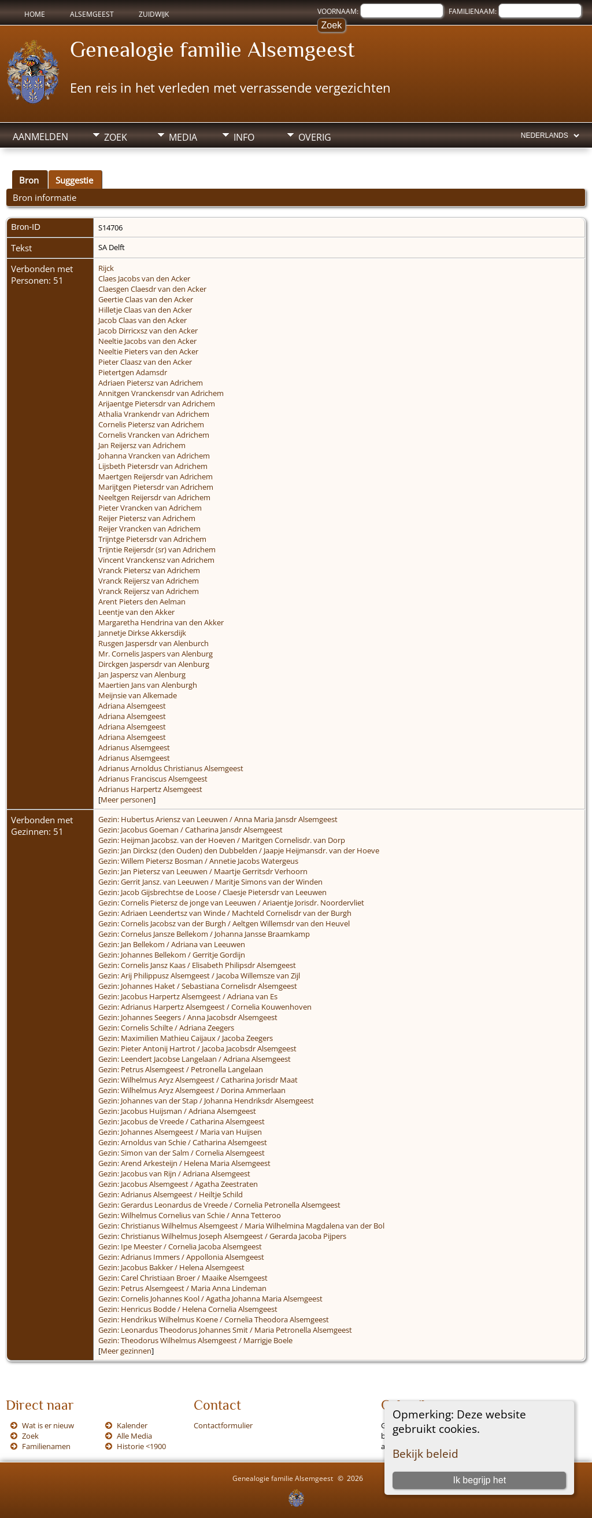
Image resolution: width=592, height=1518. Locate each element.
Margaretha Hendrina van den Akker (161, 622)
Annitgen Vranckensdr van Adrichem (161, 393)
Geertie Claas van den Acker (145, 299)
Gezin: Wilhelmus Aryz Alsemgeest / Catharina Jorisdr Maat (198, 1080)
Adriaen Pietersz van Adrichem (150, 382)
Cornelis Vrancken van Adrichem (153, 435)
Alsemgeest (92, 14)
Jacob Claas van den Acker (142, 320)
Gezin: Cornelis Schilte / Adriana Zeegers (166, 1027)
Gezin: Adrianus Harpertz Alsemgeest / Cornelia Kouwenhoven (205, 1007)
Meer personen (127, 799)
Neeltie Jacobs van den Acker (147, 341)
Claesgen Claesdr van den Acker (152, 289)
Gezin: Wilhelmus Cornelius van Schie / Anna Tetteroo (189, 1215)
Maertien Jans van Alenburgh (147, 685)
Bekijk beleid (425, 1453)
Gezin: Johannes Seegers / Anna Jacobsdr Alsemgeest (188, 1017)
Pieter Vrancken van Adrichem (150, 508)
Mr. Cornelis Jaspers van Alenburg (155, 653)
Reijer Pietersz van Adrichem (146, 518)
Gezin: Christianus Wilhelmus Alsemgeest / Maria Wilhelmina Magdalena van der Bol (241, 1225)
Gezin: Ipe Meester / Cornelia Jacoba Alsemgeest (180, 1246)
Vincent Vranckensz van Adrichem (156, 560)
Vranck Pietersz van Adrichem (149, 570)
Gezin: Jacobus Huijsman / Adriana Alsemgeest (177, 1111)
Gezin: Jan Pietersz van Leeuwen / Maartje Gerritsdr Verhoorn (203, 871)
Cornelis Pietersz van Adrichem (151, 424)
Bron (29, 180)
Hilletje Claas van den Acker (145, 310)
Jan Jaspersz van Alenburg (142, 674)
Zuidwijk (154, 14)
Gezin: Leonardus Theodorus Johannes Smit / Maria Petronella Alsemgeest (225, 1330)
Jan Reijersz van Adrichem (142, 445)
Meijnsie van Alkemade (137, 695)
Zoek (115, 137)
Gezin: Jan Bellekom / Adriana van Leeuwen (171, 944)
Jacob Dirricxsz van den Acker (148, 330)
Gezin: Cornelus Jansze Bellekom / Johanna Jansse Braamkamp (204, 934)
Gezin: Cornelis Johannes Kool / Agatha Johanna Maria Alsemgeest (210, 1298)
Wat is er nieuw (48, 1425)
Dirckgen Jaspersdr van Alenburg (153, 664)
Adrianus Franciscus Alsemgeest (153, 778)
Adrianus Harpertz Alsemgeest (150, 789)
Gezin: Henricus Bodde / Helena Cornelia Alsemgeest (188, 1309)
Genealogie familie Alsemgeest (212, 49)
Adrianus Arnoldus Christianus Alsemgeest (170, 768)
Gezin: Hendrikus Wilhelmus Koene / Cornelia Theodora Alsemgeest (213, 1319)
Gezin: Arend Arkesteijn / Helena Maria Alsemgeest (184, 1163)
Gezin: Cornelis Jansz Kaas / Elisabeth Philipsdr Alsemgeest (197, 965)
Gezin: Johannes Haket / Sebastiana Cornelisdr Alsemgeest (197, 986)
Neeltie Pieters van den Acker (148, 351)
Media (183, 137)
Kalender (132, 1425)
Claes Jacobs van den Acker (144, 278)
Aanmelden (40, 136)
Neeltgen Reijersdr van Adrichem (154, 497)
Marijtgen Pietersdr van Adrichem (155, 487)
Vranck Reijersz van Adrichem (148, 580)
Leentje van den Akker (136, 612)
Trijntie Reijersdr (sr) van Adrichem (157, 549)
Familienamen (46, 1446)
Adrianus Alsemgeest (134, 747)
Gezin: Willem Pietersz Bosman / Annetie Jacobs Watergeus (198, 861)
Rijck (106, 268)
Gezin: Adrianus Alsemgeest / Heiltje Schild (170, 1194)
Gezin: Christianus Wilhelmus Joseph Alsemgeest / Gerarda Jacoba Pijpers (222, 1236)
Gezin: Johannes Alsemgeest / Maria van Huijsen (180, 1132)
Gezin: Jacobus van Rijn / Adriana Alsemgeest (174, 1173)
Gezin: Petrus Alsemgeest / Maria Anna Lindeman (182, 1288)
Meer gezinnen (126, 1350)
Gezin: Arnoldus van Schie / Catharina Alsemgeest (182, 1142)
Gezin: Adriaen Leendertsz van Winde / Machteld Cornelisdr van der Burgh (225, 913)
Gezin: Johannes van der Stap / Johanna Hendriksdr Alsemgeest (206, 1100)
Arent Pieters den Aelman (142, 601)
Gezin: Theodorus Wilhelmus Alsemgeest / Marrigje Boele (195, 1340)
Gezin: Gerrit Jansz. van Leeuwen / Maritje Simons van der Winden (210, 882)
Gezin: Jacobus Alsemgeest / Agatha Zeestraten (178, 1184)
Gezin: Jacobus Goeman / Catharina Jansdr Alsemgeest (190, 829)
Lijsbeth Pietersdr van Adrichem (153, 466)
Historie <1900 (141, 1446)
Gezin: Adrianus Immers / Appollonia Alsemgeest (181, 1257)
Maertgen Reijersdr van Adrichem (155, 476)
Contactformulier (223, 1425)
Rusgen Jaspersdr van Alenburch (153, 643)
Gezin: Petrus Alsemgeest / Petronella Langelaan (180, 1069)
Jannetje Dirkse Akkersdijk (142, 633)
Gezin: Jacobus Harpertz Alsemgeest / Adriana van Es (188, 996)
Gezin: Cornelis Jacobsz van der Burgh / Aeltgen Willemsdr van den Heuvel (224, 923)
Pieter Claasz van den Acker (145, 362)
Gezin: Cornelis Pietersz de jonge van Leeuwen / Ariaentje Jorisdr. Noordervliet (231, 902)
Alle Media (134, 1436)
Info (244, 137)
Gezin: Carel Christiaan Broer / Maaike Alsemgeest (183, 1278)
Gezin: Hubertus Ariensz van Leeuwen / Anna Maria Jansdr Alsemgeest (218, 819)
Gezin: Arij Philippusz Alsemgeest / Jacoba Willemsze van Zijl (199, 975)
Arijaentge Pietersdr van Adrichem (156, 403)
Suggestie (74, 180)
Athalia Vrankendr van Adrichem (153, 414)
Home (34, 14)
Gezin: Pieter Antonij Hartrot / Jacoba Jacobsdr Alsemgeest (197, 1048)
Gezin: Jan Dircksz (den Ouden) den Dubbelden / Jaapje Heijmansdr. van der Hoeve (238, 850)
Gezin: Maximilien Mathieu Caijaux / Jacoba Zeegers (185, 1038)
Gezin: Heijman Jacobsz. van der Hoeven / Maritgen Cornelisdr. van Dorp (221, 840)
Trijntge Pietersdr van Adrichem (152, 539)
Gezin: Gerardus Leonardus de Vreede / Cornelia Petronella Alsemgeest (219, 1205)
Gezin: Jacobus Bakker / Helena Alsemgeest (171, 1267)
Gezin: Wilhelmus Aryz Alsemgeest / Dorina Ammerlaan (192, 1090)
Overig (314, 137)
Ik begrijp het (479, 1480)
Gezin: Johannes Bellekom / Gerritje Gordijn (171, 954)
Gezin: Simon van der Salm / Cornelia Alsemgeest (181, 1152)
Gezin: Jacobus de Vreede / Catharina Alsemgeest (181, 1121)
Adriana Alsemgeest (132, 706)
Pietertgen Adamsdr (132, 372)
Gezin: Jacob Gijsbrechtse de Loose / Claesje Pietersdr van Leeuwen (212, 892)
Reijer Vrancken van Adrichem (149, 528)
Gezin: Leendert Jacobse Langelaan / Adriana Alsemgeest (194, 1059)
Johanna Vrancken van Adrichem (154, 455)
